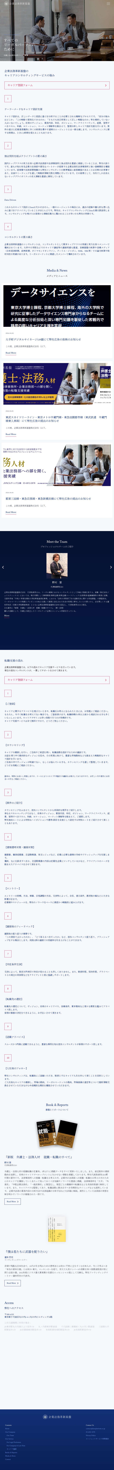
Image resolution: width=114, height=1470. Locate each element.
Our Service (9, 1439)
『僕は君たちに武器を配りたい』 (26, 1252)
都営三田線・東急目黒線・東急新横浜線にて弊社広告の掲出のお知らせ (48, 499)
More (6, 615)
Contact (8, 1459)
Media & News (10, 1456)
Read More (11, 352)
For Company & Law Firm (16, 1446)
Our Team (10, 1435)
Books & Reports (11, 1452)
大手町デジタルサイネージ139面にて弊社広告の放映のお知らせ (43, 339)
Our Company (10, 1432)
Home (7, 1429)
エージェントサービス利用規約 (97, 1439)
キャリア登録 (11, 1449)
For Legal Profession (14, 1442)
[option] (57, 585)
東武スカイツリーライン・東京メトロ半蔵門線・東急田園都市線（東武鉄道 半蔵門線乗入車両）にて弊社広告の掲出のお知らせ (56, 419)
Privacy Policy (91, 1435)
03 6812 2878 (90, 1432)
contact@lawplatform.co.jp (95, 1429)
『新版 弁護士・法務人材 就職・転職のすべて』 (38, 1157)
